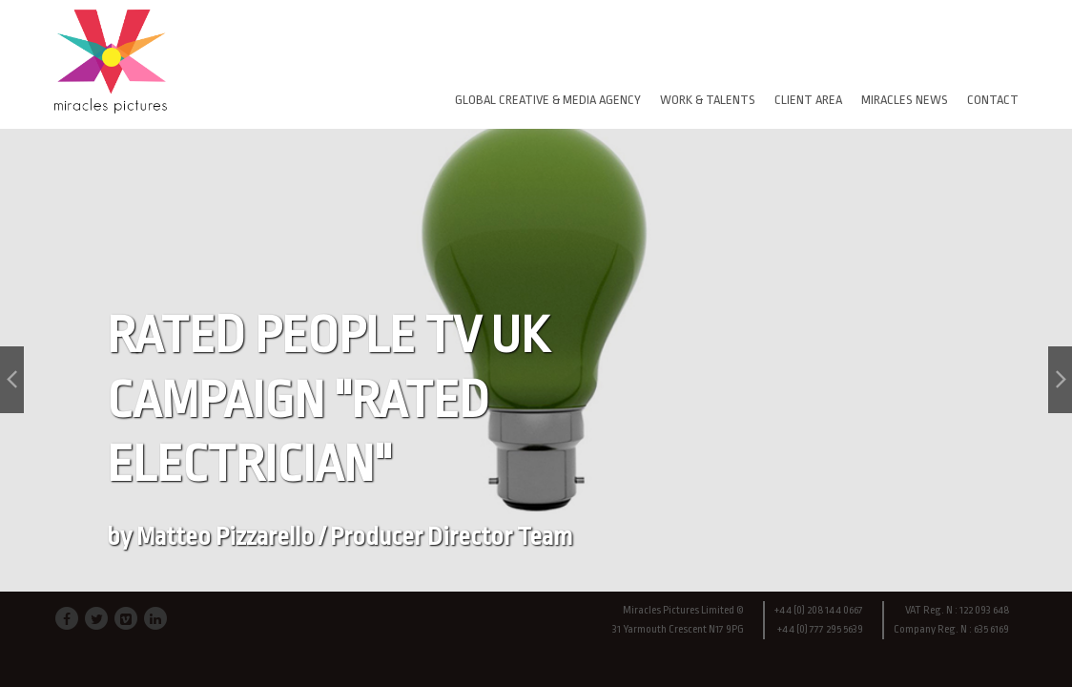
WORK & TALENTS (707, 100)
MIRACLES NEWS (904, 100)
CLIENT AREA (808, 100)
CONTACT (993, 100)
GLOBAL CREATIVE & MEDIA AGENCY (548, 100)
